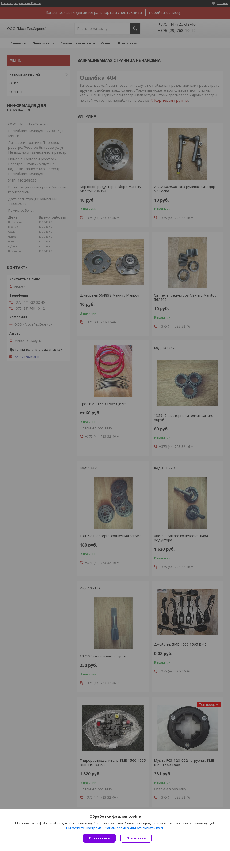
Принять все (99, 838)
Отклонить (136, 838)
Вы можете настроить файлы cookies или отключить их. (113, 828)
